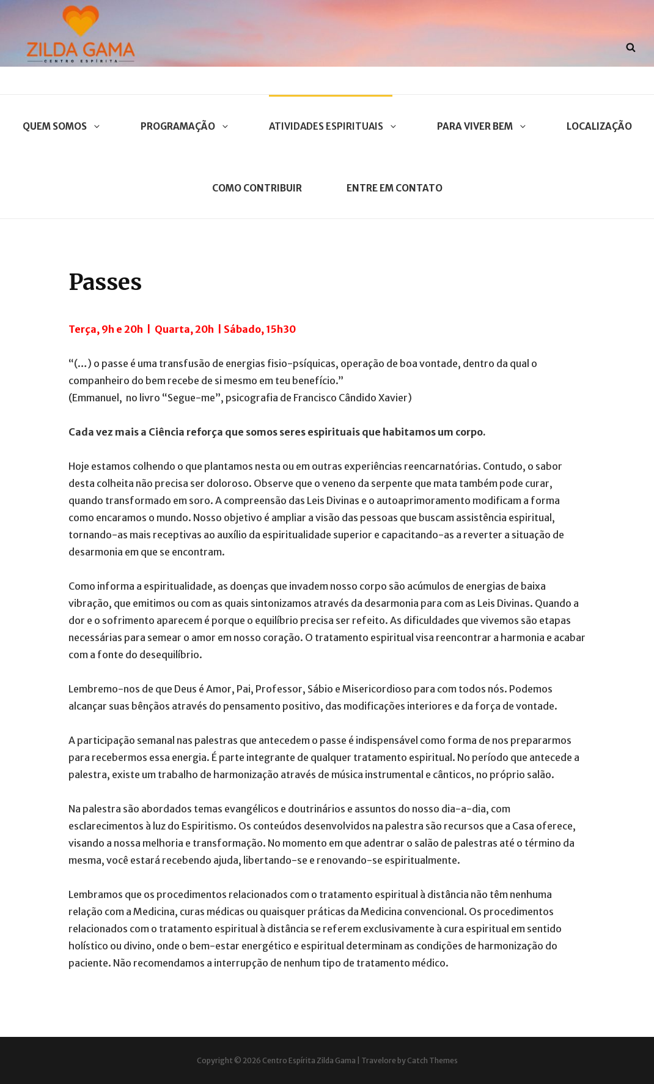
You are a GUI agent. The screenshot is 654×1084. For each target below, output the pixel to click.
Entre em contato (395, 188)
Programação (182, 126)
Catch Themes (432, 1060)
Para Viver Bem (479, 126)
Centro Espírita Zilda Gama (309, 1060)
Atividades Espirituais (330, 126)
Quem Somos (59, 126)
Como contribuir (257, 188)
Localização (599, 126)
